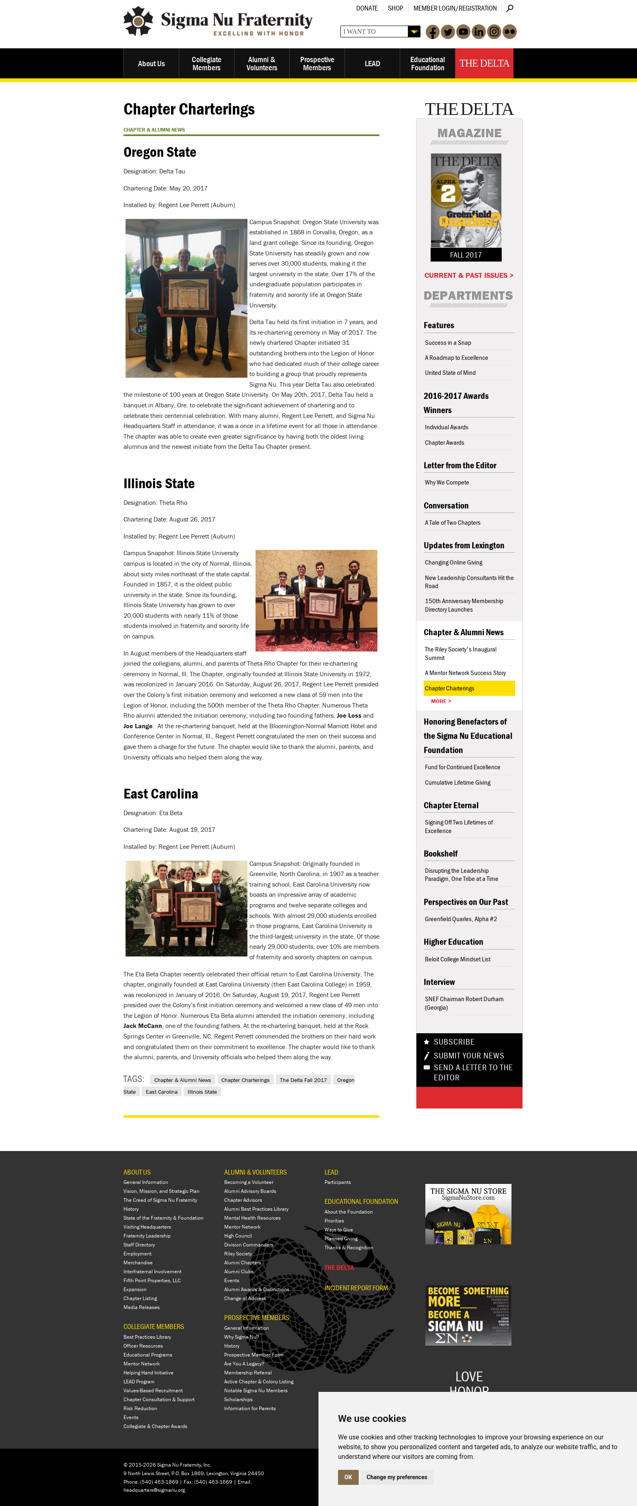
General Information (146, 1182)
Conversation (446, 505)
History (131, 1208)
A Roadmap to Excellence (456, 357)
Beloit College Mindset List (457, 958)
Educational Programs (148, 1354)
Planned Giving (341, 1238)
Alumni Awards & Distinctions (256, 1289)
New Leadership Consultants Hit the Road (469, 581)
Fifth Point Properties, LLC (152, 1280)
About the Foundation (349, 1211)
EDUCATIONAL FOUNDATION (361, 1201)
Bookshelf (440, 853)
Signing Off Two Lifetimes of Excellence (459, 826)
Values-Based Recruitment (153, 1390)
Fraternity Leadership (147, 1235)
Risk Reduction (140, 1408)
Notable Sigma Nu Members (256, 1390)
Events (131, 1417)
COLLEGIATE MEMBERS (154, 1326)
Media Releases (142, 1307)
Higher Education (453, 941)
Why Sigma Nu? (241, 1336)
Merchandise (138, 1262)
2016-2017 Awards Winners (456, 402)
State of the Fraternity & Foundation (164, 1217)
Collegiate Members (206, 63)
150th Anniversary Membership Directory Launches (464, 604)
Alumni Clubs (239, 1271)
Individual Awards (446, 426)
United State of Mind (450, 372)
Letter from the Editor (460, 465)
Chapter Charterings (245, 1080)
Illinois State (202, 1091)
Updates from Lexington (464, 545)
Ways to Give (339, 1229)
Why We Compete (447, 482)
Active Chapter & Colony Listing (258, 1381)
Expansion (135, 1289)
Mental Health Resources (252, 1217)
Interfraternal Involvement (153, 1271)
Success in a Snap (448, 342)
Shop (395, 8)
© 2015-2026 (140, 1464)
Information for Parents (250, 1408)
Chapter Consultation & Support (159, 1399)
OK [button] (348, 1477)
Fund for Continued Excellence (462, 766)
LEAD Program (139, 1381)
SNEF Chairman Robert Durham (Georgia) (464, 1002)
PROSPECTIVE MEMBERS (256, 1317)
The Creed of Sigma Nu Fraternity (160, 1200)
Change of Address (245, 1298)
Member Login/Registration (455, 8)
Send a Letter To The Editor (473, 1072)
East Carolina (162, 1091)
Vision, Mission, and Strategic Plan (161, 1191)
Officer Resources (143, 1345)
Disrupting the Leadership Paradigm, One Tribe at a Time (461, 874)
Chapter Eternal (451, 805)
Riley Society (238, 1253)
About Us (151, 63)
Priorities (334, 1220)
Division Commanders (248, 1244)
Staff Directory (139, 1244)
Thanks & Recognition (349, 1247)
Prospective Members (317, 63)
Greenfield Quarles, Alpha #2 (461, 918)
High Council (238, 1235)
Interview (439, 981)
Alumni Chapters (242, 1262)
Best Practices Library (147, 1336)
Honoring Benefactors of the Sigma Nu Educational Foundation (468, 735)
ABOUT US (137, 1172)
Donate (367, 8)
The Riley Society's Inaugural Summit (460, 653)
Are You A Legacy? (244, 1363)
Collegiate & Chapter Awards (155, 1426)
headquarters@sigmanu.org (154, 1490)
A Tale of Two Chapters (453, 522)
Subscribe (454, 1041)
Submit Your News (469, 1055)
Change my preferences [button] (397, 1477)
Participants (338, 1182)
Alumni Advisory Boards (250, 1191)
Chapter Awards (444, 442)
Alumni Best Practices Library (256, 1208)
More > (441, 701)
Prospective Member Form (254, 1354)
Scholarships (238, 1399)
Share (445, 1097)
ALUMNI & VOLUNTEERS (255, 1172)
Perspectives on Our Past (466, 901)
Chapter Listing (140, 1298)
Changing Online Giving (453, 562)
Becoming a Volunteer (248, 1182)
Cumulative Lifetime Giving (457, 782)
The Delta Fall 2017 (303, 1080)
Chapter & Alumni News (182, 1080)
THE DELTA (339, 1267)
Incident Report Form (356, 1288)
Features (439, 325)
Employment (138, 1253)
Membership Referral (248, 1372)
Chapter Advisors (243, 1200)
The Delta (484, 63)
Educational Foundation (427, 63)
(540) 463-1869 (159, 1481)
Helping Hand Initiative (148, 1372)
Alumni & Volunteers (262, 63)
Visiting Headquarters (147, 1226)
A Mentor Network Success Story (465, 672)
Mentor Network (142, 1363)
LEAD (372, 63)
